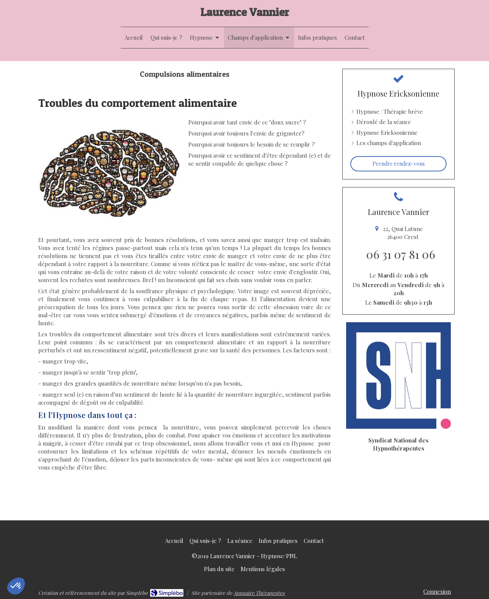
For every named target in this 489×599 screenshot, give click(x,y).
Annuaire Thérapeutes (259, 592)
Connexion (437, 591)
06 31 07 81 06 (400, 254)
